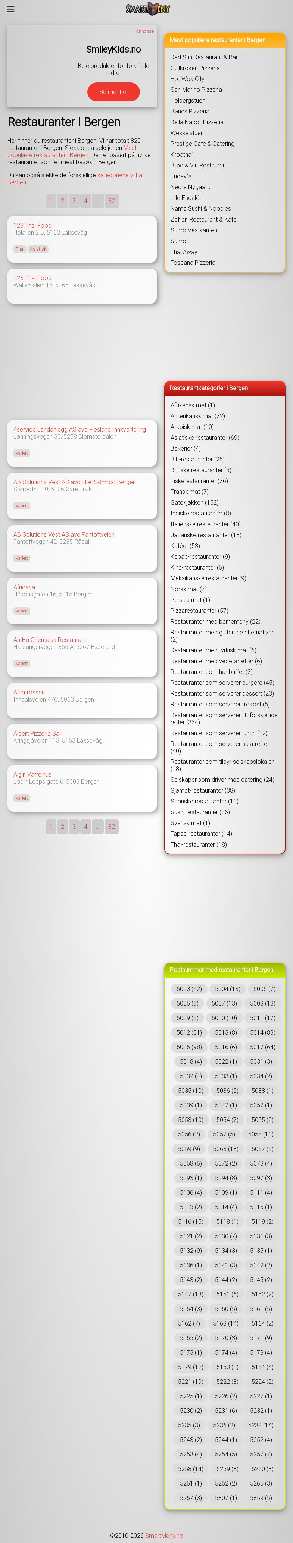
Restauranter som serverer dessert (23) (222, 693)
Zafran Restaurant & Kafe (204, 219)
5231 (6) (226, 1410)
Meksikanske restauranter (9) (208, 578)
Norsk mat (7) (189, 589)
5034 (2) (261, 1076)
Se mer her (113, 91)
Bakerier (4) (186, 448)
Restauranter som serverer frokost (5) (220, 704)
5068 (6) (191, 1163)
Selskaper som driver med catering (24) (222, 779)
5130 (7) (226, 1236)
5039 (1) (191, 1105)
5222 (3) (227, 1381)
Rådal (81, 541)
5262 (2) (226, 1483)
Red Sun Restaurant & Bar (204, 57)
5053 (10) (190, 1119)
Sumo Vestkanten (194, 230)
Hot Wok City (188, 78)
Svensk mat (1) (190, 823)
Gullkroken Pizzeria (195, 68)
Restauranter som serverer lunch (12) (219, 733)
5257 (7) (261, 1454)
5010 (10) (224, 1018)
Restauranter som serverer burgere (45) (222, 682)
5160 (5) (226, 1309)
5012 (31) (189, 1032)
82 (111, 200)
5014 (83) (262, 1032)
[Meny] (10, 9)
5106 (57, 489)
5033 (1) (226, 1076)
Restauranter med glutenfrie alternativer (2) (222, 636)
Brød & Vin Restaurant (199, 165)
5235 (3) (189, 1425)
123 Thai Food (32, 225)
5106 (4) (191, 1192)
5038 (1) (263, 1090)
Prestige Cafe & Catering (202, 143)
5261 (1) (191, 1483)
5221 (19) (190, 1381)
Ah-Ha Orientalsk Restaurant (49, 639)
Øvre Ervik (79, 489)
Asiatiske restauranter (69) (205, 437)
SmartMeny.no (164, 1535)
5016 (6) (226, 1047)
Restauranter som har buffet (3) (212, 671)
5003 (73, 781)
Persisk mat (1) (190, 599)
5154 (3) (191, 1309)
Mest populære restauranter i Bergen (72, 151)
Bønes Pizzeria (190, 111)
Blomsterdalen (97, 436)
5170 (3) (226, 1338)
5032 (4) (191, 1076)
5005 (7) (264, 988)
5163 (53, 232)
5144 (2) (226, 1279)
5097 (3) (261, 1178)
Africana (24, 587)
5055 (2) (263, 1119)
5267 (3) (191, 1498)
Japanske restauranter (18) (206, 535)
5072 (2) (226, 1163)
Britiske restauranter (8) (201, 470)
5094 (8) (226, 1178)
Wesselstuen (187, 133)
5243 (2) (191, 1439)
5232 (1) (261, 1410)
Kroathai (182, 154)
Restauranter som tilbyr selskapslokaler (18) (222, 765)
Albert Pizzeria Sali (37, 733)
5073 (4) (261, 1163)
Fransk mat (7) (190, 491)
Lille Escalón (187, 197)
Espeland (103, 646)
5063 (67, 699)
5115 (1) (261, 1207)
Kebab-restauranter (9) (200, 556)
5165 (62, 285)
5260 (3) (263, 1469)
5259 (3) (227, 1469)
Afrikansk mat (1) (193, 405)
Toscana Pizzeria (193, 262)
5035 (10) (190, 1090)
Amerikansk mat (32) (198, 416)
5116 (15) (190, 1221)
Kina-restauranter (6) (197, 567)
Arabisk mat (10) (192, 426)
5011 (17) (262, 1018)
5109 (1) (226, 1192)
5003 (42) (189, 988)
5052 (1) (261, 1105)
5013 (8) (226, 1032)
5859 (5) (261, 1498)
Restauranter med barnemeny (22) (216, 621)
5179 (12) (190, 1367)
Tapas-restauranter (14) (201, 833)
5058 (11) (261, 1134)
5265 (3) (261, 1483)
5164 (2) (263, 1323)
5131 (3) (261, 1236)
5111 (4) (261, 1192)
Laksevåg (74, 232)
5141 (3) (226, 1265)
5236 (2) (224, 1425)
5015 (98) (189, 1047)
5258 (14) (190, 1469)
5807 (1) (226, 1498)
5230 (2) (191, 1410)
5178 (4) (261, 1352)
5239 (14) (261, 1425)
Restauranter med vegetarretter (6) (216, 661)
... (98, 200)
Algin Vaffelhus (32, 774)
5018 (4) (191, 1061)
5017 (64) (262, 1047)
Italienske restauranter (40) (206, 524)
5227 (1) (261, 1396)
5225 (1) (191, 1396)
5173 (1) (191, 1352)
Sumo (178, 241)
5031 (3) (261, 1061)
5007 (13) (224, 1003)
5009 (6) (188, 1018)
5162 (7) (189, 1323)
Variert (22, 453)
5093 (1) (191, 1178)
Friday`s (181, 176)
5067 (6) (263, 1148)
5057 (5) (224, 1134)
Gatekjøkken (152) (195, 502)
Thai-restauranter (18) (199, 844)
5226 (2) (226, 1396)
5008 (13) (262, 1003)
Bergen (83, 594)
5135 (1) (261, 1250)
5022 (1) (226, 1061)
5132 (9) (191, 1250)
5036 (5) (227, 1090)
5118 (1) (227, 1221)
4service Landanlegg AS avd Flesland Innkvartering (79, 429)
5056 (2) (189, 1134)
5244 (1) (226, 1439)
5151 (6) (227, 1294)
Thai (20, 249)
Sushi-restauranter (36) (200, 812)
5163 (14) (226, 1323)
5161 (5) (261, 1309)
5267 (83, 646)
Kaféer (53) (185, 545)
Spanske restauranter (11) (205, 801)
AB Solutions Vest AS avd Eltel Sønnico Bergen (74, 482)
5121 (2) (191, 1236)
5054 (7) (227, 1119)
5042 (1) (226, 1105)
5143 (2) (191, 1279)
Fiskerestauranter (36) (199, 480)
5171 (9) (261, 1338)
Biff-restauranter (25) (198, 459)
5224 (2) (263, 1381)
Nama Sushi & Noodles (201, 208)
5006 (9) (188, 1003)
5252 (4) (261, 1439)
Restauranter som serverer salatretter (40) (220, 747)
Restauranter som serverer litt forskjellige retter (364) (224, 719)
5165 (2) (191, 1338)
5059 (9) (189, 1148)
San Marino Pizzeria (196, 89)
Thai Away (184, 251)
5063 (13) (226, 1148)
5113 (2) (191, 1207)
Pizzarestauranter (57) (199, 610)
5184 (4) (263, 1367)
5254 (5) (226, 1454)
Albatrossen (29, 692)
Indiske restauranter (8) (201, 513)
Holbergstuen (188, 100)
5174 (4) (226, 1352)
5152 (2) (263, 1294)
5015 (65, 594)
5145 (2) (261, 1279)
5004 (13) (227, 988)
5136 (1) (191, 1265)
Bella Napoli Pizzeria (197, 122)
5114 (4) (226, 1207)
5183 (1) (227, 1367)
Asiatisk (38, 249)
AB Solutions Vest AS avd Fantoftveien (64, 534)
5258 (70, 436)
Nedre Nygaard (191, 187)
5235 (66, 541)
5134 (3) (226, 1250)
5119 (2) (263, 1221)
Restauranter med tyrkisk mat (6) (213, 650)
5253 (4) (191, 1454)
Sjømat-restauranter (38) (203, 790)
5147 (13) (190, 1294)
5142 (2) (261, 1265)
